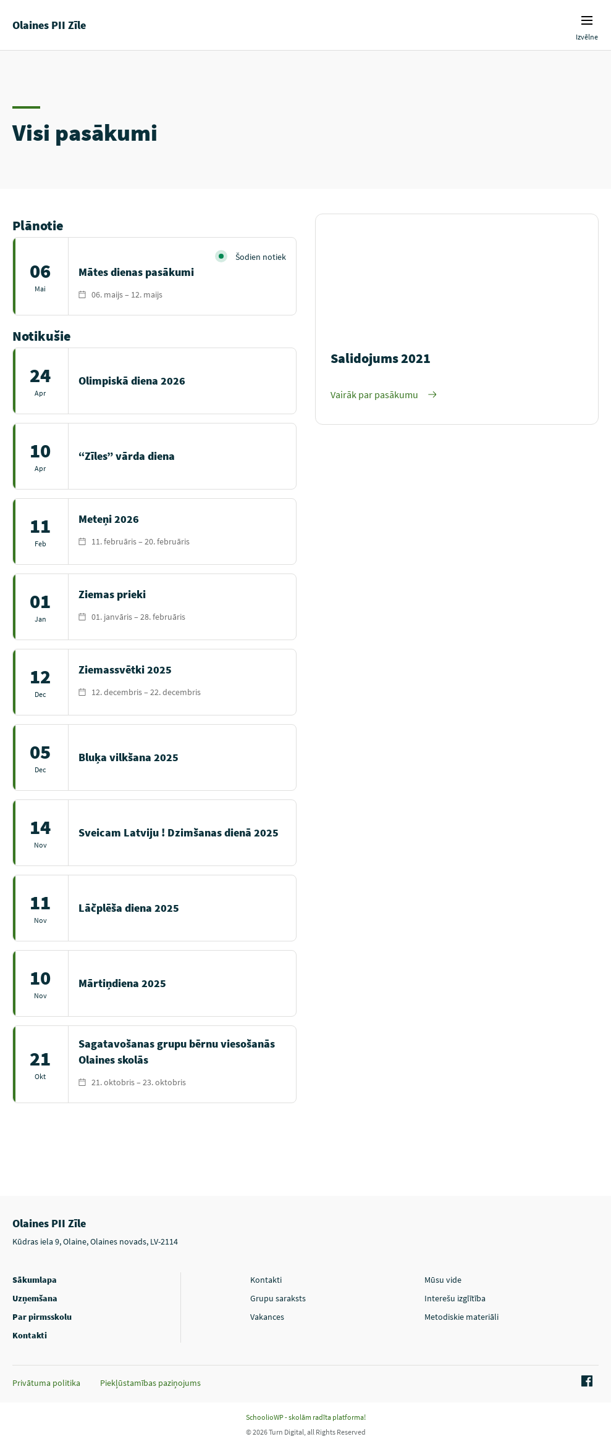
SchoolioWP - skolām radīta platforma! (306, 1417)
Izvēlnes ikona (586, 20)
